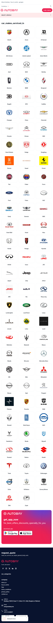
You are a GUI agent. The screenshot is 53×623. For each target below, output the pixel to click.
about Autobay (5, 2)
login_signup (47, 10)
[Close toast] (27, 618)
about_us (4, 582)
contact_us (4, 594)
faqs (2, 587)
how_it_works (14, 2)
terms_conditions (6, 589)
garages (21, 2)
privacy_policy (5, 591)
